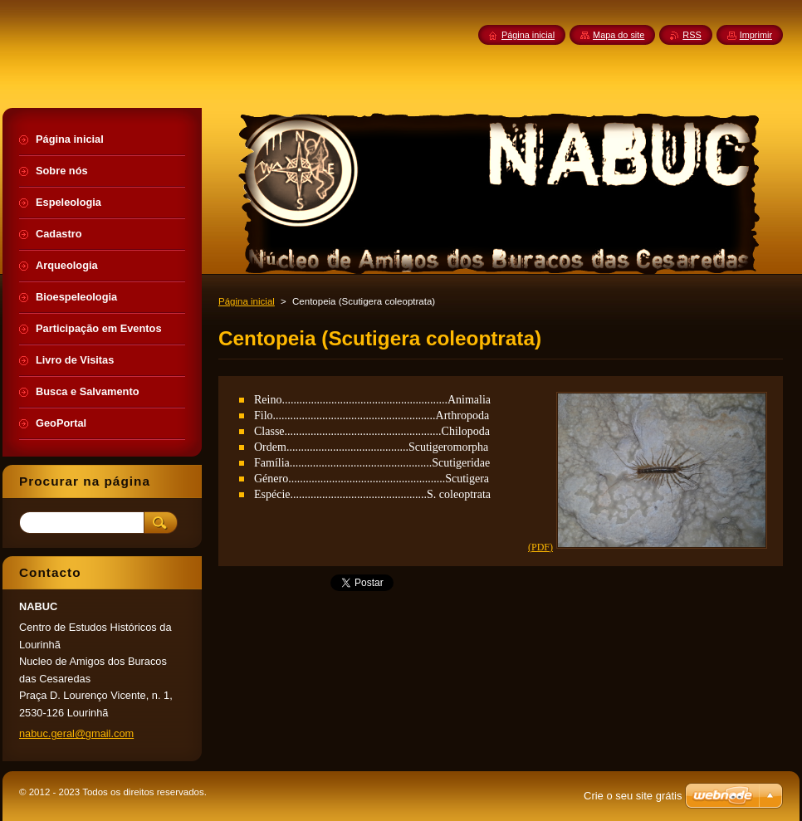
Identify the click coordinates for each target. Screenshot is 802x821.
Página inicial (246, 301)
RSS (691, 35)
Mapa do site (618, 35)
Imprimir (756, 35)
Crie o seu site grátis (633, 795)
